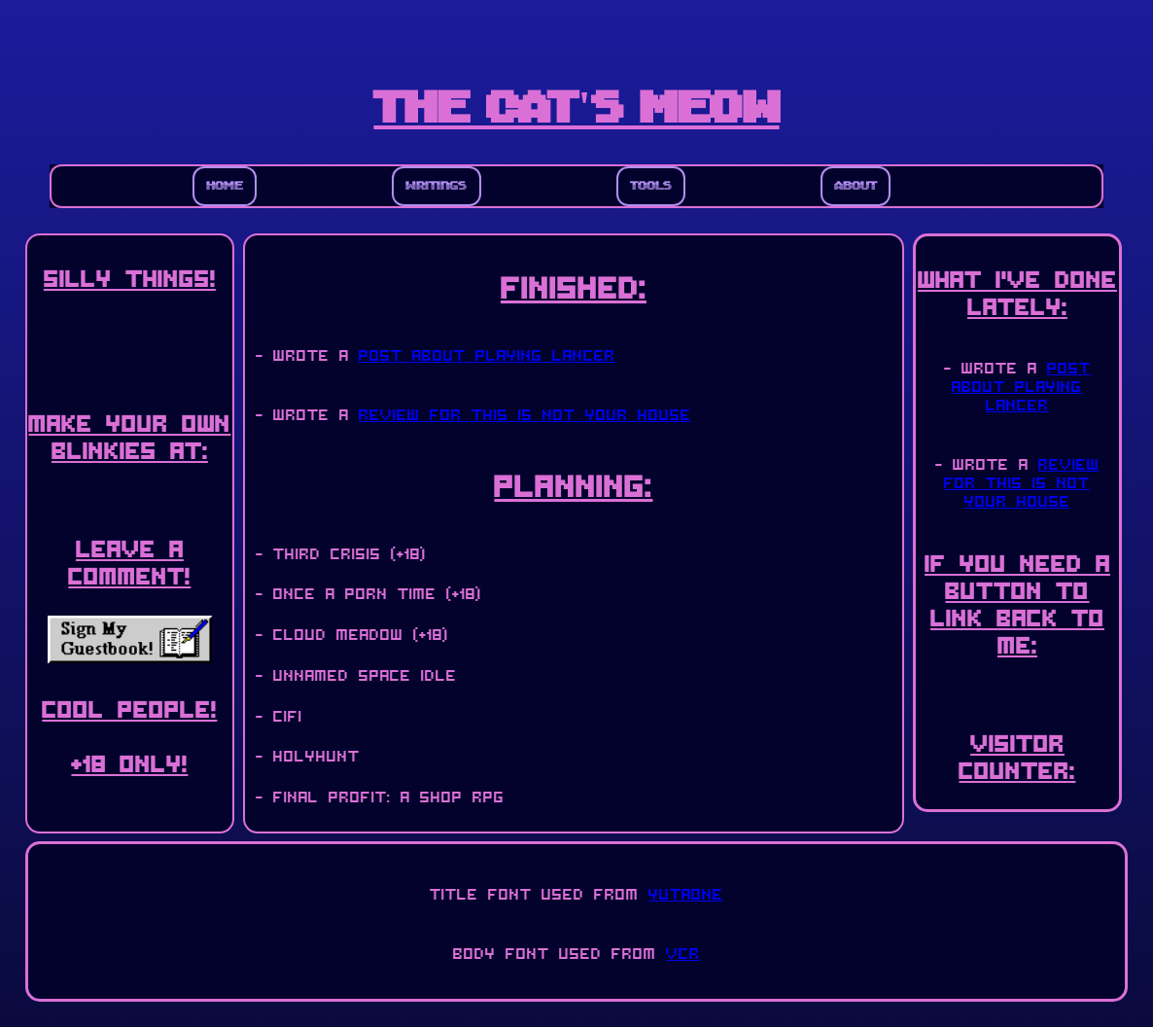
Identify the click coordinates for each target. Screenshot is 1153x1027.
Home (224, 186)
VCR (683, 951)
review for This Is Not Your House (525, 413)
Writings (436, 186)
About (855, 186)
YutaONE (685, 892)
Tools (651, 186)
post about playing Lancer (487, 353)
